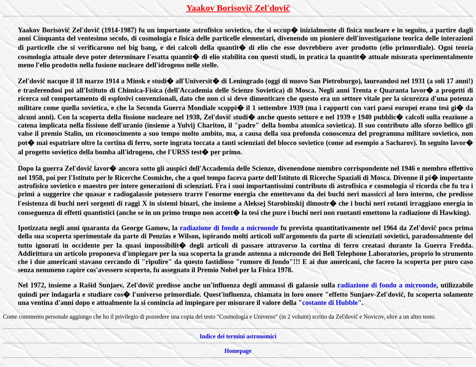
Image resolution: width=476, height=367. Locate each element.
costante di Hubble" (331, 302)
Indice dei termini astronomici (238, 336)
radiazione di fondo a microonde (229, 228)
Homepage (238, 351)
